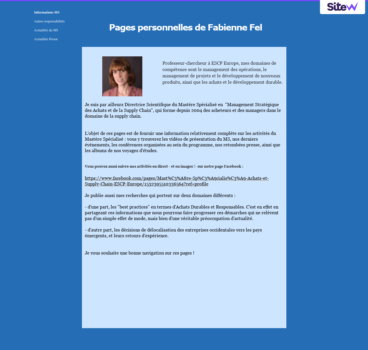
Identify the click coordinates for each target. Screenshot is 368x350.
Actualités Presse (46, 39)
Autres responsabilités (49, 21)
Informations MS (47, 12)
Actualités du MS (46, 30)
